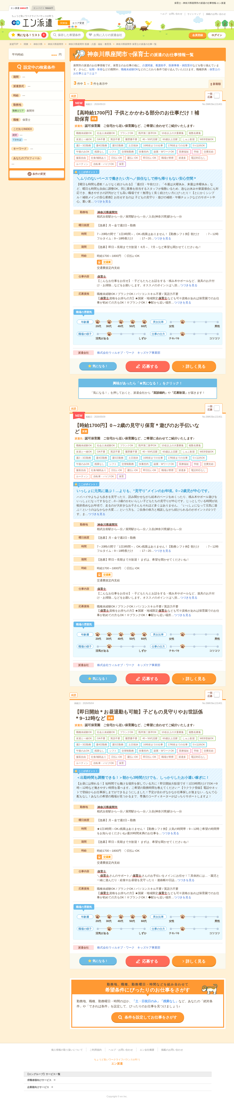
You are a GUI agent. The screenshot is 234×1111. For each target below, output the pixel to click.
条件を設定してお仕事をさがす (151, 1017)
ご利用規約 (96, 1049)
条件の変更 (39, 174)
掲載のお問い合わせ (216, 14)
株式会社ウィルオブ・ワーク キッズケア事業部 (128, 352)
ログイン (216, 35)
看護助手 (160, 65)
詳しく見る (196, 366)
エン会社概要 (147, 1049)
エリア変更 (78, 23)
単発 (99, 69)
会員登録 (197, 35)
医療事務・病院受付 (180, 65)
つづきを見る (102, 201)
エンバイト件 (43, 8)
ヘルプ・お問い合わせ (171, 14)
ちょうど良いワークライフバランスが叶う (33, 16)
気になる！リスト (31, 35)
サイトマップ (194, 14)
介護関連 (147, 65)
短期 (91, 69)
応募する (150, 366)
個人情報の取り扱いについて (67, 1049)
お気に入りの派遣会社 (107, 35)
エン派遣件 (19, 8)
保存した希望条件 (69, 35)
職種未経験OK (129, 69)
